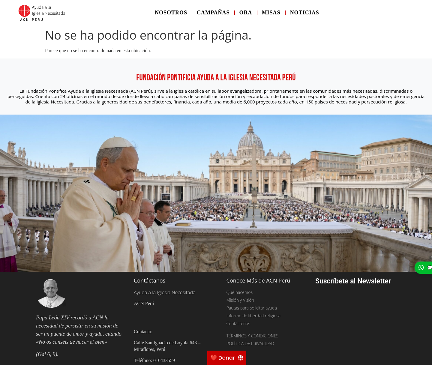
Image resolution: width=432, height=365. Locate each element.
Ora (245, 13)
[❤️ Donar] (226, 358)
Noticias (304, 13)
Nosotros (171, 13)
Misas (271, 13)
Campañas (213, 13)
